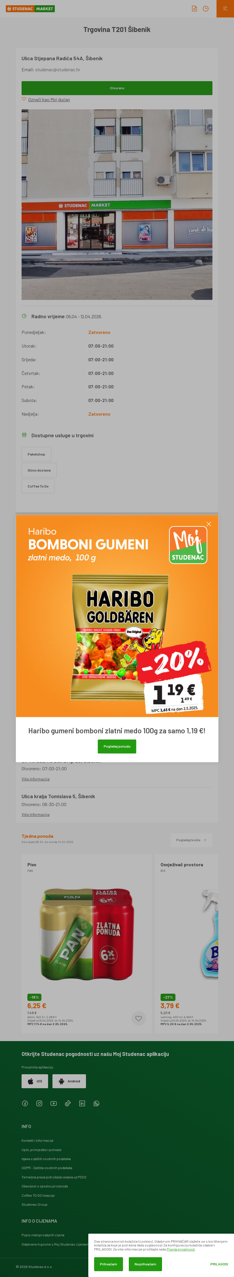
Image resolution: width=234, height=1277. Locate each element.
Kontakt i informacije (38, 1140)
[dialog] (161, 1255)
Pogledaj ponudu (117, 746)
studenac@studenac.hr (57, 69)
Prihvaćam (108, 1264)
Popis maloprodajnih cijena (43, 1235)
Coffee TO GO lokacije (38, 1195)
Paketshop (36, 454)
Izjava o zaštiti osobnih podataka (46, 1159)
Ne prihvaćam (145, 1264)
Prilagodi (219, 1264)
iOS (34, 1081)
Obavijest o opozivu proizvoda (45, 1186)
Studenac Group (34, 1204)
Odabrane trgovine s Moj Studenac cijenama (56, 1244)
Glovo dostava (39, 470)
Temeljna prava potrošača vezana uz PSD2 (54, 1177)
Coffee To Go (38, 486)
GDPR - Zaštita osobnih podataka (47, 1168)
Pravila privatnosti (181, 1249)
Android (69, 1081)
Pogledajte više (191, 840)
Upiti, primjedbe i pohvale (41, 1150)
